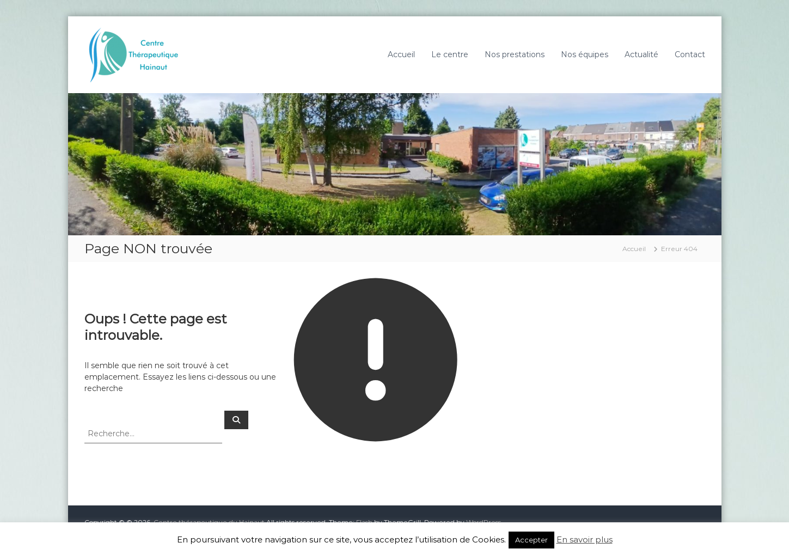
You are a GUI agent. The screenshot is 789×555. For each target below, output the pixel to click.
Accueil (401, 54)
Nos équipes (584, 54)
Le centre (449, 54)
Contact (690, 54)
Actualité (641, 54)
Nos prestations (515, 54)
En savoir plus (584, 539)
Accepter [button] (531, 539)
